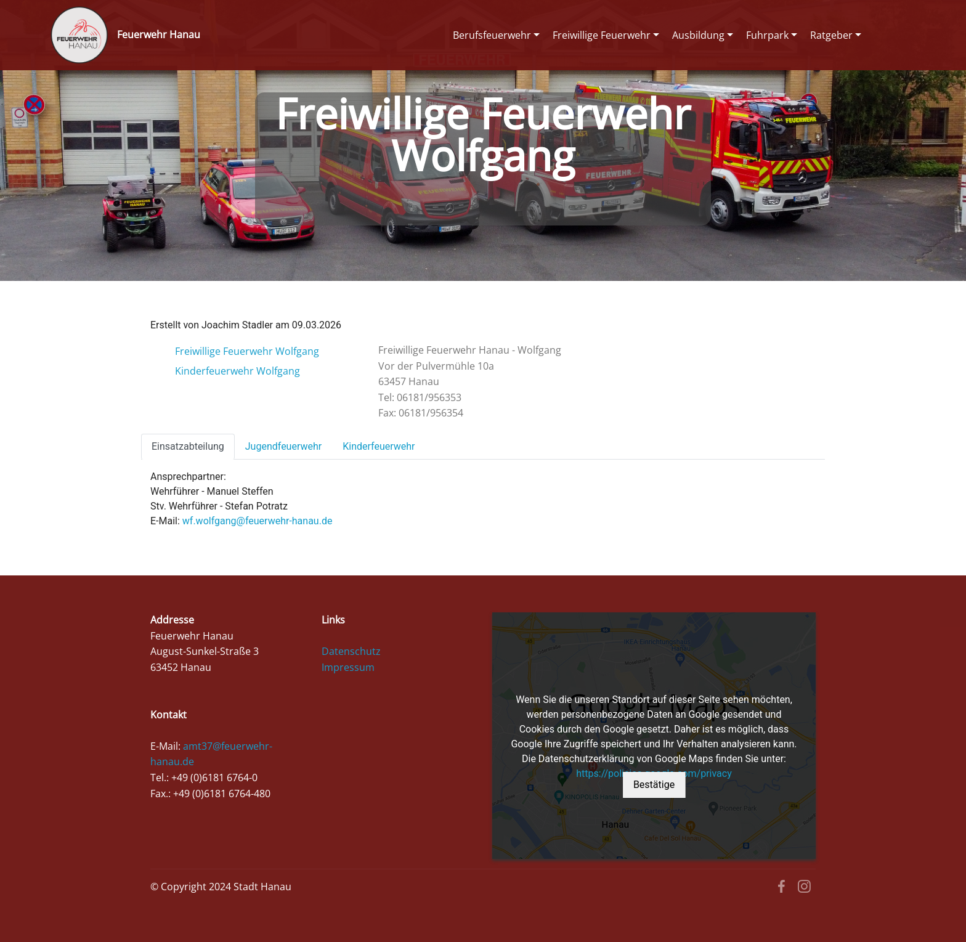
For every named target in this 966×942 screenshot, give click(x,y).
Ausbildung (698, 35)
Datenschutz (351, 651)
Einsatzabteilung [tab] (188, 446)
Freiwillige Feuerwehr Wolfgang (247, 351)
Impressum (348, 667)
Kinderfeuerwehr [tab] (379, 446)
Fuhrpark (767, 35)
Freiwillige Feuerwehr (602, 35)
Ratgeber (831, 35)
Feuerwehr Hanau (158, 35)
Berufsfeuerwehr (492, 35)
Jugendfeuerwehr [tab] (283, 446)
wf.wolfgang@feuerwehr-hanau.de (257, 521)
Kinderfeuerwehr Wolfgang (237, 371)
